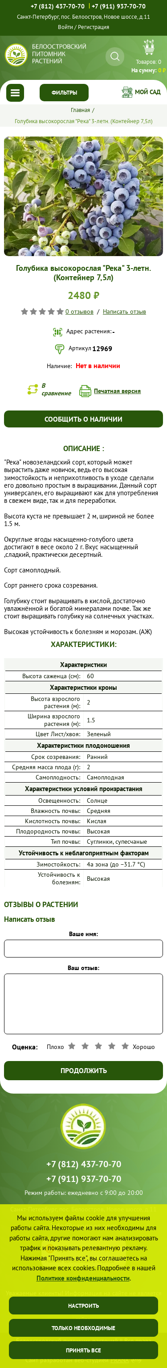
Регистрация (93, 27)
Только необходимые (83, 1328)
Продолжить (84, 1070)
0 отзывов (79, 311)
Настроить (83, 1306)
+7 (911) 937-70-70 (119, 6)
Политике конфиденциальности (83, 1278)
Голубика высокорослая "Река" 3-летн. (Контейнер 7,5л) (84, 121)
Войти (65, 27)
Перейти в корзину (148, 57)
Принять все (83, 1350)
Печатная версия (117, 391)
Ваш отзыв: (83, 967)
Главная (80, 110)
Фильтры (64, 92)
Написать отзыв (124, 311)
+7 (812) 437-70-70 (58, 6)
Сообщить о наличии (83, 419)
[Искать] (115, 56)
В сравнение (56, 389)
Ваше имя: (83, 933)
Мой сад (148, 92)
